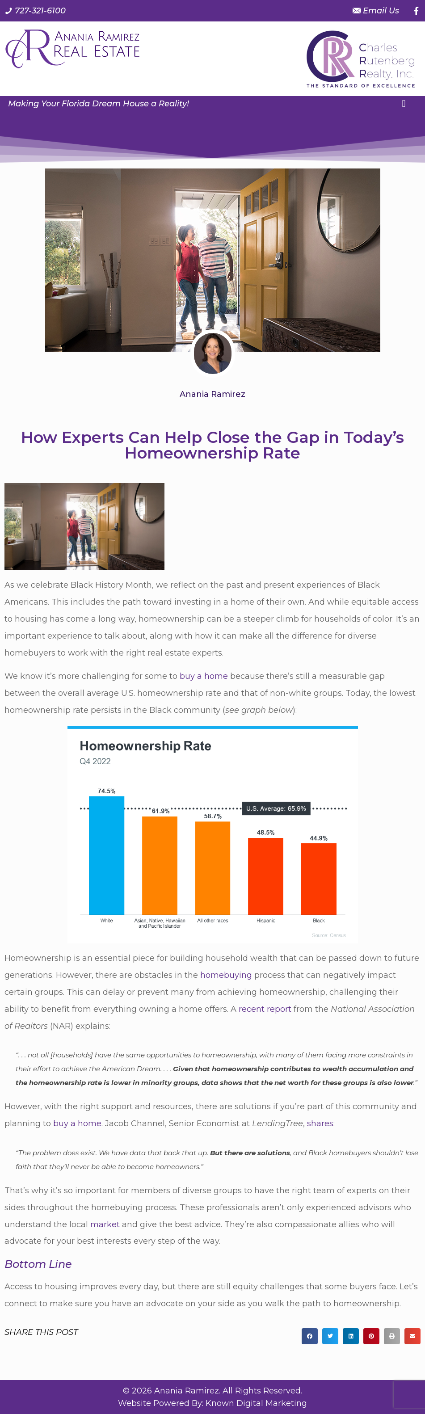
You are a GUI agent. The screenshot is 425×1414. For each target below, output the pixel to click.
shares (320, 1123)
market (105, 1224)
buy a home (204, 676)
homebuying (226, 975)
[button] (404, 103)
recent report (265, 1009)
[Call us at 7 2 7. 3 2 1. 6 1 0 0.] (35, 11)
